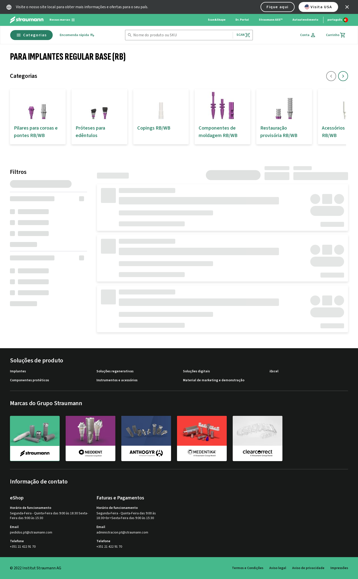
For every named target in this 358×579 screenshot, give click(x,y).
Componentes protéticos (29, 380)
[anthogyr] (146, 438)
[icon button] (347, 7)
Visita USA (318, 7)
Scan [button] (243, 35)
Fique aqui (278, 7)
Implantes (18, 371)
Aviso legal (277, 568)
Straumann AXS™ (270, 20)
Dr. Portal (242, 20)
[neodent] (90, 438)
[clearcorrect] (257, 438)
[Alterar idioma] (337, 19)
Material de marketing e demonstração (213, 380)
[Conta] (308, 35)
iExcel (273, 371)
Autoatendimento (305, 20)
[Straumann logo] (27, 20)
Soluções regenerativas (115, 371)
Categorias (31, 35)
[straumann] (34, 438)
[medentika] (202, 438)
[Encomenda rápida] (77, 35)
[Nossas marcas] (62, 20)
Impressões (339, 568)
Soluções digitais (196, 371)
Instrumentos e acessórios (116, 380)
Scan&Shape (216, 20)
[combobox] (181, 35)
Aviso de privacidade (308, 568)
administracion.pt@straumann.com (122, 532)
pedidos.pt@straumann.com (31, 532)
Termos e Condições (247, 568)
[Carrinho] (336, 35)
